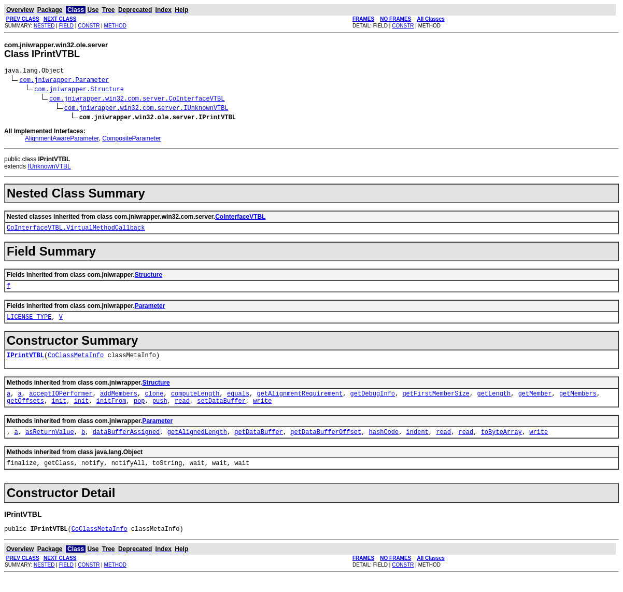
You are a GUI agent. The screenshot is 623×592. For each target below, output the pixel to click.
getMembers (578, 402)
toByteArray (501, 444)
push (159, 411)
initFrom (111, 411)
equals (238, 402)
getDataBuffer (258, 444)
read (182, 411)
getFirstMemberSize (436, 402)
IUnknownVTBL (48, 168)
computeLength (195, 402)
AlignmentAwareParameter (62, 140)
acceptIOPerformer (60, 402)
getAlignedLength (197, 444)
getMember (535, 402)
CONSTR (89, 26)
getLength (494, 402)
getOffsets (25, 411)
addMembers (118, 402)
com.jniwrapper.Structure (79, 90)
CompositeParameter (131, 140)
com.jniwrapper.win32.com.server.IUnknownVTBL (146, 109)
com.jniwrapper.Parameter (64, 81)
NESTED (44, 26)
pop (139, 411)
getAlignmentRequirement (300, 402)
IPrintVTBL (25, 362)
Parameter (150, 310)
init (58, 411)
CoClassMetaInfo (76, 362)
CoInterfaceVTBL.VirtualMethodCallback (76, 230)
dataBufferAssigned (126, 444)
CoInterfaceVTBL (240, 218)
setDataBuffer (221, 411)
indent (417, 444)
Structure (148, 277)
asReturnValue (49, 444)
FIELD (66, 26)
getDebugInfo (372, 402)
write (262, 411)
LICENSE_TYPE (29, 322)
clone (154, 402)
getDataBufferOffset (325, 444)
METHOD (115, 26)
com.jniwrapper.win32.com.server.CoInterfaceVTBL (136, 99)
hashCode (384, 444)
